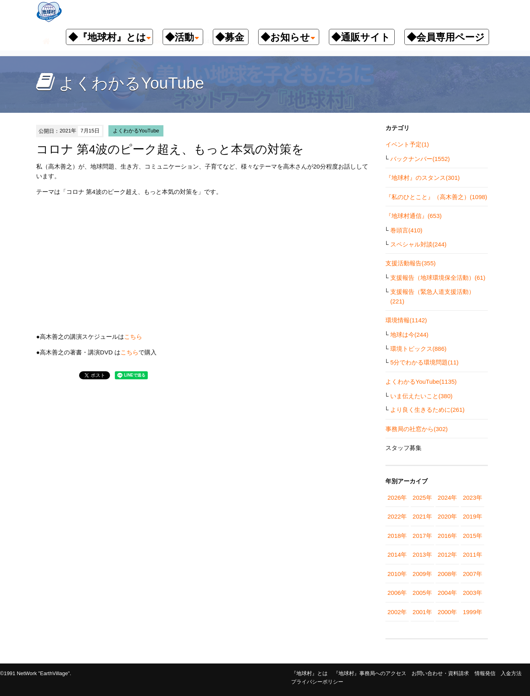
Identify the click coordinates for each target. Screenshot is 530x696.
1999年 (472, 611)
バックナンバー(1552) (420, 158)
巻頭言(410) (406, 230)
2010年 (397, 573)
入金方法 (511, 673)
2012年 (447, 554)
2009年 (422, 573)
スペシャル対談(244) (418, 244)
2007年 (472, 573)
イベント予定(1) (407, 144)
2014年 (397, 554)
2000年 (447, 611)
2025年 (422, 497)
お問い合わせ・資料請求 (440, 673)
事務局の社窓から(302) (416, 428)
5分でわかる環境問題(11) (424, 362)
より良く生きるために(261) (427, 409)
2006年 (397, 592)
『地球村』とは (309, 673)
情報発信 (485, 673)
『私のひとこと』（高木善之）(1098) (436, 196)
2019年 (472, 516)
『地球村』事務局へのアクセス (369, 673)
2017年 (422, 535)
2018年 (397, 535)
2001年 (422, 611)
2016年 (447, 535)
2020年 (447, 516)
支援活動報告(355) (410, 263)
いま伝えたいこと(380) (421, 396)
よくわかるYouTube (136, 131)
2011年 (472, 554)
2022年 (397, 516)
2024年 (447, 497)
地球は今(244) (409, 334)
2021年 (422, 516)
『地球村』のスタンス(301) (422, 177)
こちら (133, 336)
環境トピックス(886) (418, 348)
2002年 (397, 611)
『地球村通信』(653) (413, 215)
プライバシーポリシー (317, 682)
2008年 (447, 573)
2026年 (397, 497)
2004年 (447, 592)
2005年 (422, 592)
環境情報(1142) (406, 320)
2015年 (472, 535)
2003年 (472, 592)
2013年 (422, 554)
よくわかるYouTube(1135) (421, 381)
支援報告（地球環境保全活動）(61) (437, 277)
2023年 (472, 497)
